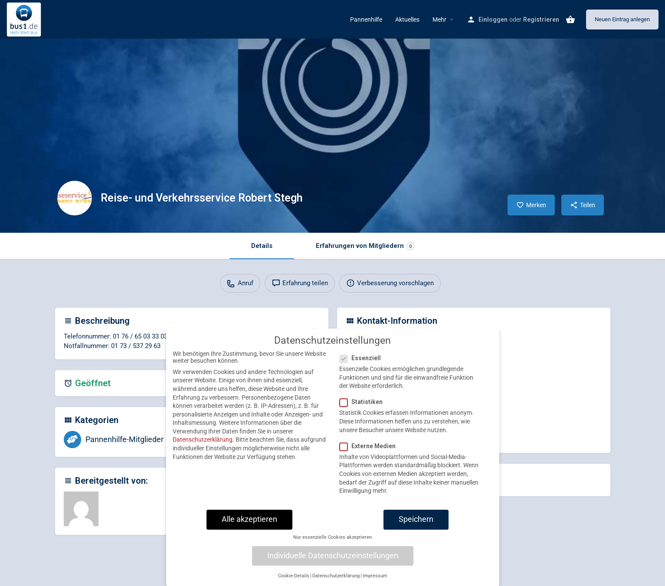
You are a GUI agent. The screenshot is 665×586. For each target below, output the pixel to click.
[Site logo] (25, 18)
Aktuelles (407, 19)
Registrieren (541, 19)
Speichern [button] (416, 528)
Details (261, 246)
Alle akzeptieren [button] (249, 528)
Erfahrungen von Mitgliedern (365, 246)
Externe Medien (370, 454)
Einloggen (493, 19)
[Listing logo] (74, 198)
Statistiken (363, 410)
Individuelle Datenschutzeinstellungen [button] (332, 564)
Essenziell (363, 366)
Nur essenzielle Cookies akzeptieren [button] (332, 546)
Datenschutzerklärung (203, 448)
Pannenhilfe (366, 19)
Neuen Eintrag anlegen (622, 19)
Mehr (439, 19)
